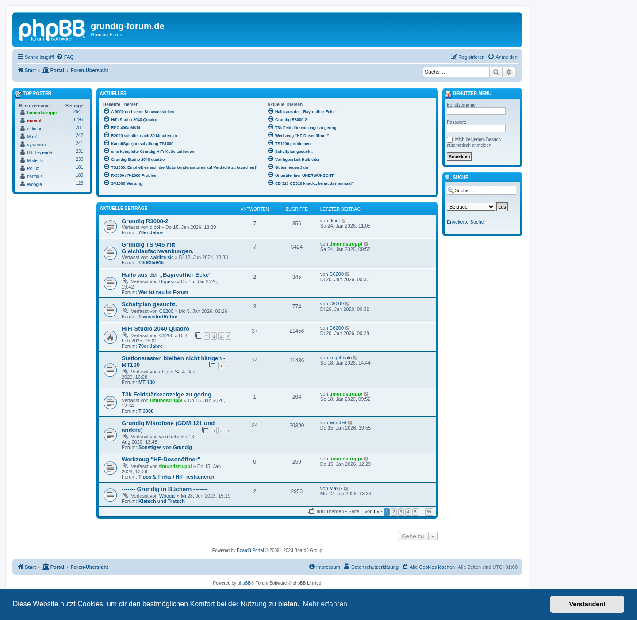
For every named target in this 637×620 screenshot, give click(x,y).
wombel (167, 436)
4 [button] (408, 511)
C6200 (337, 274)
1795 (78, 119)
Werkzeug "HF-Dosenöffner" (161, 459)
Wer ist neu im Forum (163, 292)
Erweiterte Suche (465, 221)
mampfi (35, 120)
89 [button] (429, 511)
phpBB (244, 583)
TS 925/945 (151, 262)
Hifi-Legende (39, 152)
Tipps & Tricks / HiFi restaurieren (176, 476)
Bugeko (167, 281)
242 (79, 135)
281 (79, 127)
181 (79, 167)
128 (79, 183)
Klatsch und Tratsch (161, 501)
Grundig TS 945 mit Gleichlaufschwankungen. (158, 248)
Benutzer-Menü (468, 94)
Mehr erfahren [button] (325, 604)
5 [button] (415, 511)
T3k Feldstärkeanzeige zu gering (166, 394)
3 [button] (401, 511)
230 (79, 159)
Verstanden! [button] (587, 604)
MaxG (336, 488)
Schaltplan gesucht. (149, 304)
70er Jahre (150, 232)
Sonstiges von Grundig (165, 447)
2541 (78, 111)
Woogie (167, 495)
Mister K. (35, 160)
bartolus (35, 176)
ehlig (164, 371)
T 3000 (145, 411)
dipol (155, 227)
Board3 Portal (250, 550)
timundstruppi (346, 244)
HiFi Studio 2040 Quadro (155, 328)
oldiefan (34, 128)
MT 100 (146, 382)
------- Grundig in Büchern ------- (164, 489)
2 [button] (394, 511)
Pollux (33, 168)
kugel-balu (341, 357)
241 (79, 143)
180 (79, 175)
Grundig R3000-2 (145, 221)
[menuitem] (65, 57)
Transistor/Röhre (157, 316)
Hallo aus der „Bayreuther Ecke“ (167, 274)
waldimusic (162, 257)
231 (79, 151)
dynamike (36, 144)
